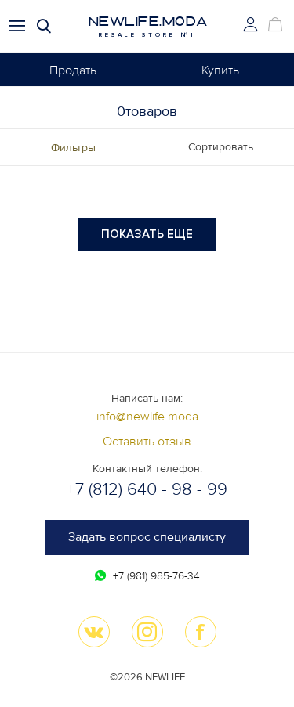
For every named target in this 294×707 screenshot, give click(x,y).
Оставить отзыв (147, 441)
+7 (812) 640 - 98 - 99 (147, 489)
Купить (220, 70)
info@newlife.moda (147, 416)
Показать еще (147, 234)
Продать (72, 70)
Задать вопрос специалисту (147, 537)
